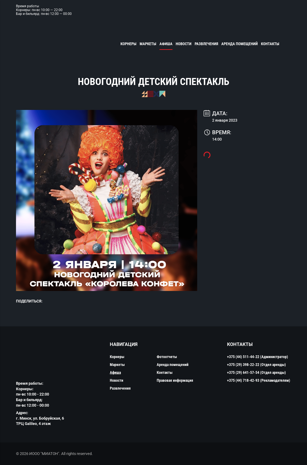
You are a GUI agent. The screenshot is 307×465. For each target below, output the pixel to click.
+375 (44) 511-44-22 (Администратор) (257, 356)
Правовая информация (175, 380)
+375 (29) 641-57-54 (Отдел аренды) (256, 372)
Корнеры (128, 44)
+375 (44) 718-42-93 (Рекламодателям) (258, 380)
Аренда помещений (239, 44)
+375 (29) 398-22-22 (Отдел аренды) (256, 364)
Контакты (270, 44)
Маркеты (148, 44)
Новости (183, 44)
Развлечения (206, 44)
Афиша (165, 44)
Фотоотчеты (167, 356)
